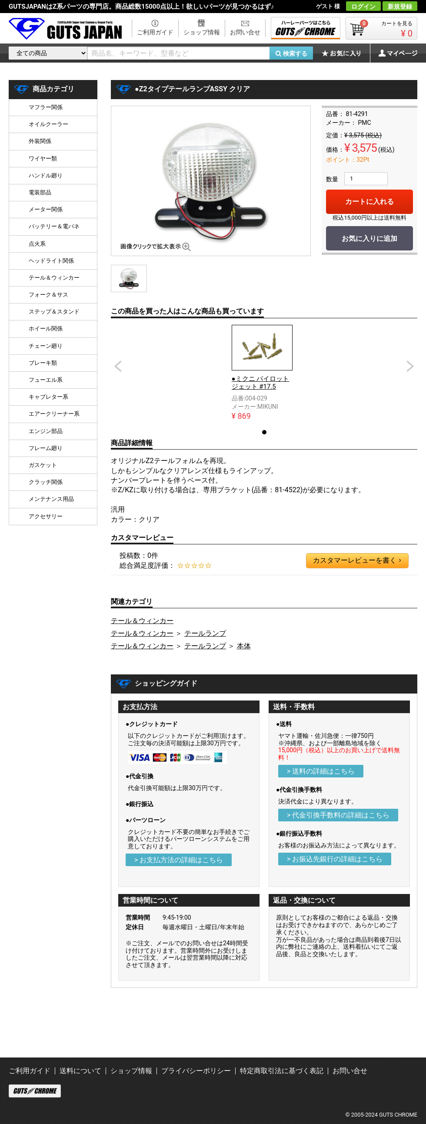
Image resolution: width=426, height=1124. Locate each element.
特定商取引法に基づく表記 (281, 1071)
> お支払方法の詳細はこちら (178, 860)
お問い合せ (245, 32)
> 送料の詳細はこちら (321, 771)
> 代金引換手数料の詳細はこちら (338, 815)
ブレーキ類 (43, 363)
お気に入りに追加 (369, 238)
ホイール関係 (46, 328)
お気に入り (345, 53)
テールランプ (205, 633)
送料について (80, 1071)
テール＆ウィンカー (142, 621)
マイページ (393, 53)
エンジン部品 (46, 431)
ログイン (363, 6)
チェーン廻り (46, 346)
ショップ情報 (201, 32)
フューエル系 (46, 380)
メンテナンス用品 (51, 499)
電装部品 (40, 192)
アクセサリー (46, 516)
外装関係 (40, 141)
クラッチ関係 (46, 482)
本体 (244, 646)
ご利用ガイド (155, 32)
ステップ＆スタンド (54, 311)
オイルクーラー (48, 124)
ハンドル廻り (46, 175)
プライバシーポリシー (196, 1071)
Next (410, 366)
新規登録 (400, 6)
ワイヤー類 (43, 158)
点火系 (37, 243)
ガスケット (43, 465)
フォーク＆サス (48, 294)
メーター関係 (46, 209)
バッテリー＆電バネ (54, 226)
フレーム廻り (46, 448)
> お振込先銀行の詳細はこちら (335, 859)
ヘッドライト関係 (51, 260)
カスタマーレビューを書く (357, 560)
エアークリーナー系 (54, 413)
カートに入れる (369, 201)
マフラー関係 (46, 107)
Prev (118, 366)
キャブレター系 (48, 397)
